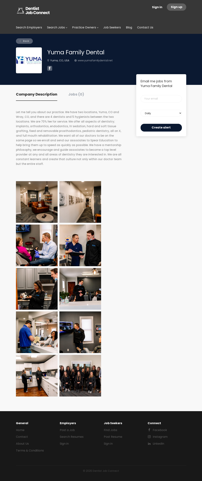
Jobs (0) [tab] (76, 94)
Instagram (160, 437)
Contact (22, 437)
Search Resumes (72, 437)
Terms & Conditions (30, 450)
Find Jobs (110, 430)
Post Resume (113, 437)
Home (20, 430)
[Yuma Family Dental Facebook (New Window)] (49, 69)
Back (25, 41)
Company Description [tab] (36, 94)
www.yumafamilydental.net (95, 60)
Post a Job (67, 430)
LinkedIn (158, 444)
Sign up (176, 7)
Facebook (160, 430)
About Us (22, 444)
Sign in (157, 7)
